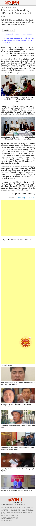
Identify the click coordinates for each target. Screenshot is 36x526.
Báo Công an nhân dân (26, 197)
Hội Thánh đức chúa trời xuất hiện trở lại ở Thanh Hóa (18, 38)
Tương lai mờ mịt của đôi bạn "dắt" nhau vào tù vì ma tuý (16, 490)
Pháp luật (4, 7)
